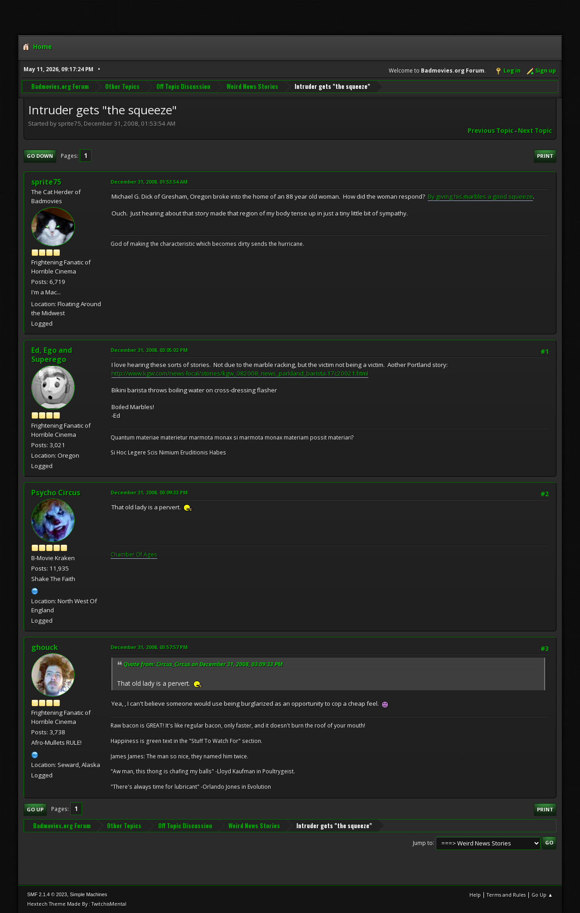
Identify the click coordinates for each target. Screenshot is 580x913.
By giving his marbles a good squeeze (480, 196)
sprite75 (46, 182)
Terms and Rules (506, 894)
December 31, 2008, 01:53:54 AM (149, 181)
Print (545, 155)
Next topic (535, 131)
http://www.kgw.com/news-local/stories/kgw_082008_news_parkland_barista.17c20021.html (239, 373)
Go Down (40, 155)
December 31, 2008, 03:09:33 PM (149, 492)
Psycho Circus (55, 493)
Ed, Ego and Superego (51, 354)
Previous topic (490, 131)
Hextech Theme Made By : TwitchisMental (76, 903)
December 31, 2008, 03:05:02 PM (149, 350)
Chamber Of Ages (134, 554)
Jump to (423, 842)
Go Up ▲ (542, 894)
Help (475, 894)
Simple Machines (88, 894)
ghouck (44, 647)
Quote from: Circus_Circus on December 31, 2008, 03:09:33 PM (203, 664)
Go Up (35, 809)
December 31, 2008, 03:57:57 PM (149, 647)
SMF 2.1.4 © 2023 (47, 894)
